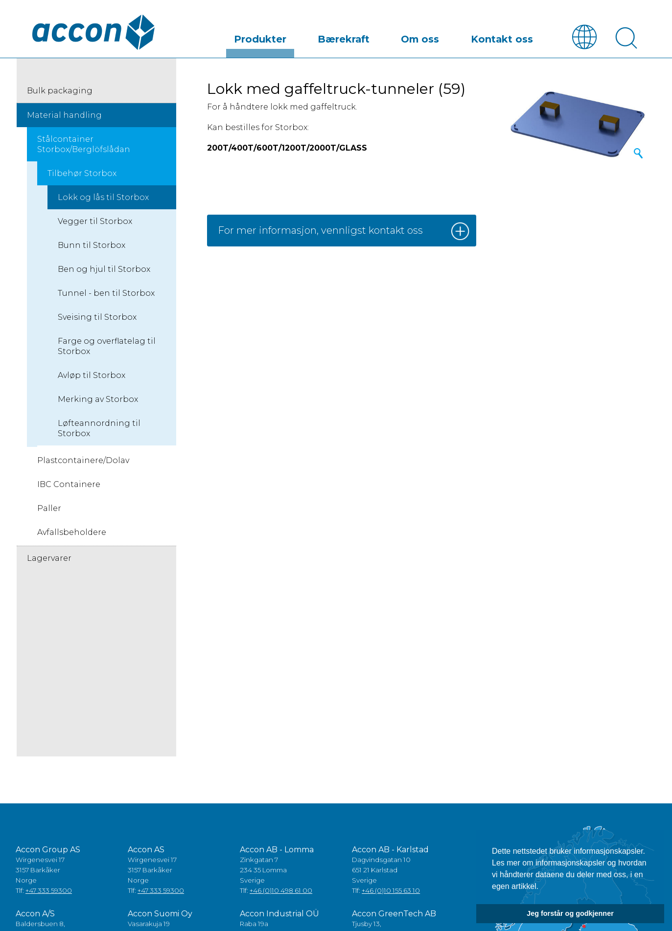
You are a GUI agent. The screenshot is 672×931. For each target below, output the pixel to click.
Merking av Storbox (98, 399)
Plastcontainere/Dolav (83, 461)
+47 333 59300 (48, 891)
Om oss (459, 36)
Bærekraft (406, 36)
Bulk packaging (60, 91)
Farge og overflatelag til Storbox (107, 346)
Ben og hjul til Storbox (104, 269)
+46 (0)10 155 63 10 (391, 891)
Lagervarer (49, 558)
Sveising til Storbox (97, 317)
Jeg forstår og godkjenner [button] (570, 913)
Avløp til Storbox (91, 375)
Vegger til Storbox (95, 221)
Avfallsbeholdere (71, 532)
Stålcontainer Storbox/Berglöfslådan (83, 145)
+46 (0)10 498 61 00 (281, 891)
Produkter (348, 36)
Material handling (64, 115)
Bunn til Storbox (91, 245)
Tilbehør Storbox (81, 173)
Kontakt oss (516, 36)
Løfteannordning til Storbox (99, 429)
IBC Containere (68, 484)
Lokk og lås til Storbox (103, 197)
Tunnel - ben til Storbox (106, 293)
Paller (49, 508)
